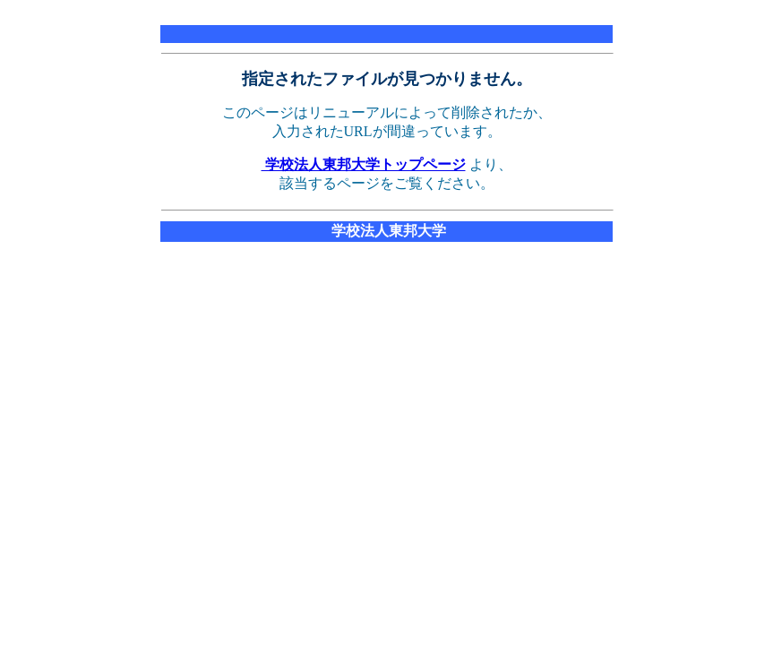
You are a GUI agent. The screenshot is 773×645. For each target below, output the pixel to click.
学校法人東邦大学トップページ (364, 164)
